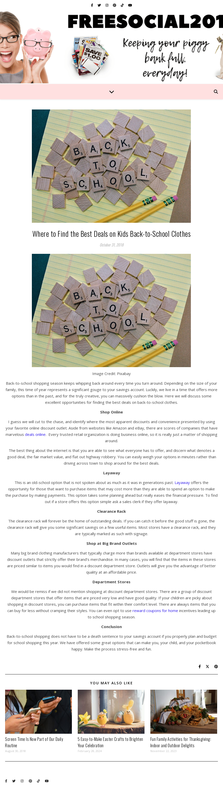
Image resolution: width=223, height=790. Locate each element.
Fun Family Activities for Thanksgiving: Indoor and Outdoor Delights (180, 742)
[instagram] (107, 5)
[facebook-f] (92, 5)
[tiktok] (122, 5)
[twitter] (100, 5)
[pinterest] (115, 5)
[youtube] (130, 5)
